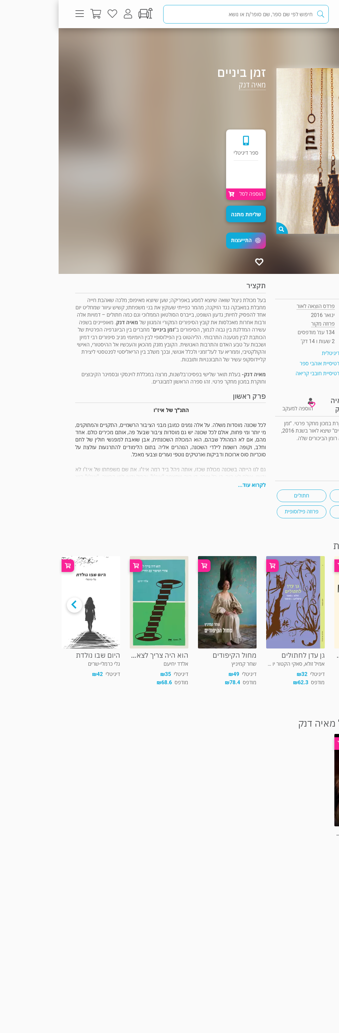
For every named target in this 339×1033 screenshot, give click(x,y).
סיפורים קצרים (295, 495)
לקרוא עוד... (193, 485)
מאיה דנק (193, 85)
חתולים (243, 495)
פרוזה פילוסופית (243, 511)
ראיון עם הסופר (306, 453)
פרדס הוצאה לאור (257, 306)
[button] (187, 240)
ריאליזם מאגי (296, 511)
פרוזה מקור (300, 41)
